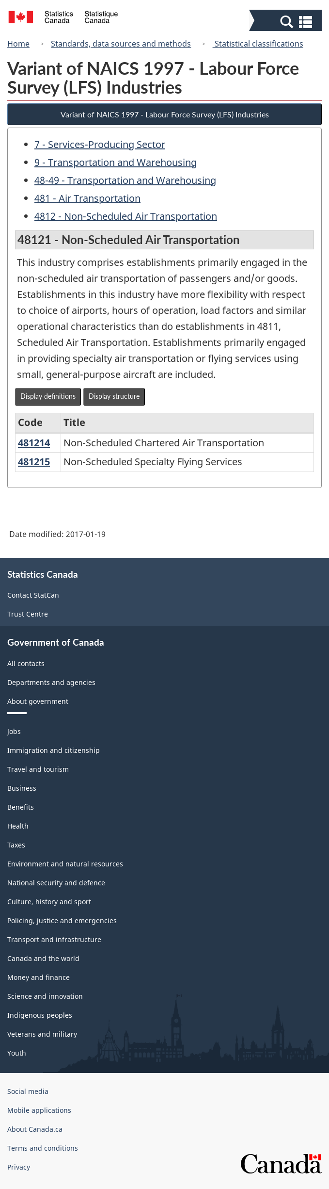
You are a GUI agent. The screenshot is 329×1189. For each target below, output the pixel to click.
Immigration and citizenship (53, 750)
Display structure (114, 396)
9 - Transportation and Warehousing (115, 162)
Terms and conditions (42, 1148)
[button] (286, 21)
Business (21, 788)
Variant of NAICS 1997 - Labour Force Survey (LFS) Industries (165, 114)
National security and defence (56, 882)
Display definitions (48, 396)
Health (18, 826)
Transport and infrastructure (54, 939)
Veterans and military (42, 1034)
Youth (16, 1053)
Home (18, 43)
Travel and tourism (38, 769)
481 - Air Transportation (87, 198)
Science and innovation (45, 996)
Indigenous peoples (39, 1015)
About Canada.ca (35, 1129)
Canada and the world (43, 958)
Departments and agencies (51, 682)
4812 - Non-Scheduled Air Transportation (125, 216)
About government (37, 701)
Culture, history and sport (49, 901)
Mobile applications (39, 1110)
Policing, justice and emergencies (62, 920)
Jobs (14, 731)
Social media (27, 1091)
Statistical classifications (258, 43)
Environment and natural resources (65, 863)
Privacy (18, 1167)
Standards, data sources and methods (121, 43)
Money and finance (38, 977)
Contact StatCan (33, 595)
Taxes (16, 844)
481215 (34, 461)
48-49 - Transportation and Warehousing (125, 180)
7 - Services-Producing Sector (99, 144)
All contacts (26, 663)
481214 (34, 442)
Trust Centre (27, 614)
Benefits (20, 807)
